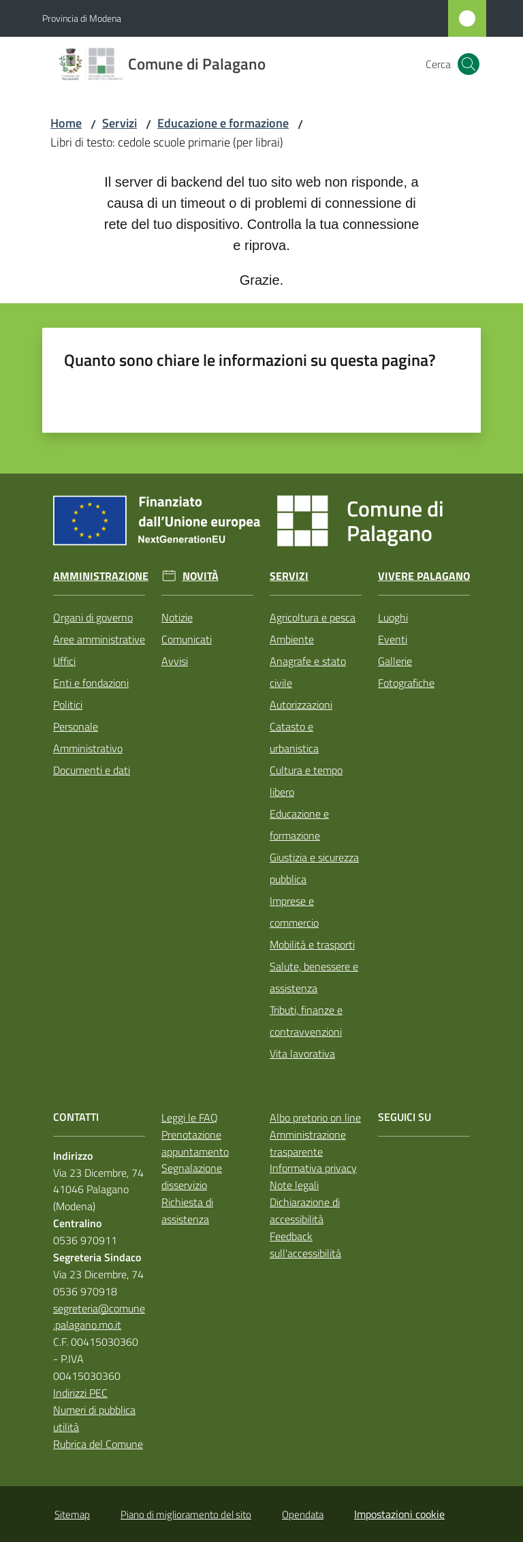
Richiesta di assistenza (187, 1210)
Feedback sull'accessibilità (305, 1244)
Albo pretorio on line (315, 1117)
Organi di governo (93, 617)
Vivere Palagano (424, 576)
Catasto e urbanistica (294, 737)
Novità (201, 576)
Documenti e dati (91, 770)
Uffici (64, 661)
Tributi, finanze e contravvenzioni (306, 1021)
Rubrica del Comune (98, 1444)
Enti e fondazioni (91, 683)
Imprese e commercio (294, 912)
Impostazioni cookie (399, 1514)
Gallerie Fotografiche (406, 672)
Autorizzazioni (301, 704)
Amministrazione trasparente (308, 1143)
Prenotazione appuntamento (195, 1143)
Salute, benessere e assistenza (314, 977)
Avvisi (174, 661)
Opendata (302, 1514)
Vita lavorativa (302, 1053)
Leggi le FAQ (189, 1117)
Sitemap (72, 1514)
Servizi (119, 123)
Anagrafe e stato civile (308, 672)
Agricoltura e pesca (312, 617)
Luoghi (393, 617)
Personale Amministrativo (88, 737)
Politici (67, 704)
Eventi (392, 639)
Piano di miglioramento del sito (186, 1514)
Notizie (177, 617)
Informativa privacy (313, 1168)
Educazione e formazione (223, 123)
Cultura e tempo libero (306, 781)
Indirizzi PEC (80, 1393)
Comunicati (186, 639)
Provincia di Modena (81, 18)
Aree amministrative (99, 639)
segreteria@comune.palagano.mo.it (99, 1316)
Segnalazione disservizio (191, 1176)
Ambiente (292, 639)
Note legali (294, 1185)
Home (66, 123)
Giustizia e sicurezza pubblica (314, 868)
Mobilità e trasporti (312, 944)
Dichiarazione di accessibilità (305, 1210)
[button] (468, 64)
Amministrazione (100, 576)
